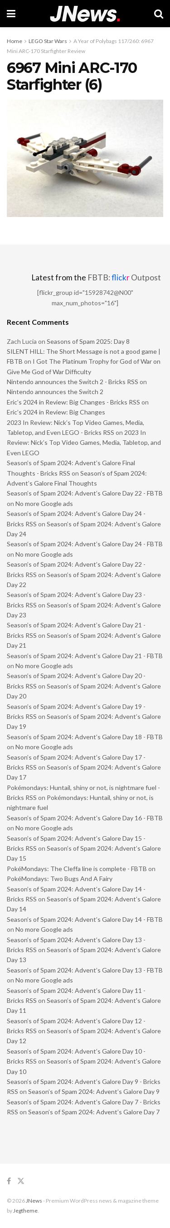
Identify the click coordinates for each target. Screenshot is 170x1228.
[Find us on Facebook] (9, 1181)
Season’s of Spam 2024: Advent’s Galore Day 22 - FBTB (85, 493)
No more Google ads (44, 503)
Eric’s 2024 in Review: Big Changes (56, 412)
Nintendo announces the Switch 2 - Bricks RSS (72, 381)
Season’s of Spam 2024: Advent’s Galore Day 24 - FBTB (85, 544)
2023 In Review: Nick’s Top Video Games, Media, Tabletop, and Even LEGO (84, 443)
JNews (34, 1200)
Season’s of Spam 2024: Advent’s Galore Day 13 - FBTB (85, 970)
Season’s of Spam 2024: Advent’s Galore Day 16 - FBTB (85, 818)
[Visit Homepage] (85, 14)
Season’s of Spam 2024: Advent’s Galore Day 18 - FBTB (85, 737)
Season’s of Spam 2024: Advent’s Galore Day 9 (94, 1091)
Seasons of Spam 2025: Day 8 (88, 341)
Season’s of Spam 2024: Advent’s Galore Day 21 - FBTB (85, 656)
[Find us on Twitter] (20, 1181)
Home (14, 41)
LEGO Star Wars (48, 41)
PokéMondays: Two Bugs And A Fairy (59, 878)
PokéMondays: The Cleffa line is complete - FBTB (77, 868)
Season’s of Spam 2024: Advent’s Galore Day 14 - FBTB (85, 919)
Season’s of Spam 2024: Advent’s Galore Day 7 (94, 1112)
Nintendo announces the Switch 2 (55, 391)
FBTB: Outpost (124, 277)
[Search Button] (158, 13)
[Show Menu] (11, 13)
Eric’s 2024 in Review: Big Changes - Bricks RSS (73, 402)
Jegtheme (25, 1210)
